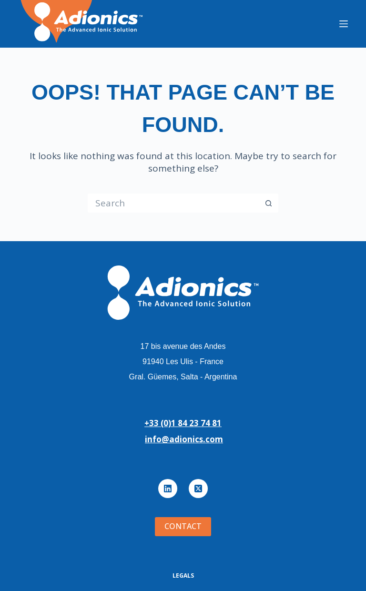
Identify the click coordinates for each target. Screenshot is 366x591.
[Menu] (343, 24)
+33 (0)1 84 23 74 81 (183, 423)
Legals (183, 576)
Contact (183, 526)
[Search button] (268, 203)
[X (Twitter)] (198, 488)
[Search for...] (173, 203)
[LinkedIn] (167, 488)
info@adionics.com (184, 439)
